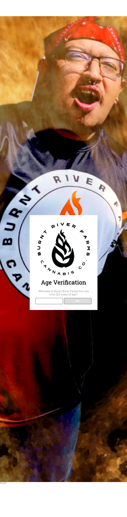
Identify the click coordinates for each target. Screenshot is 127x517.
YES (49, 301)
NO (78, 301)
